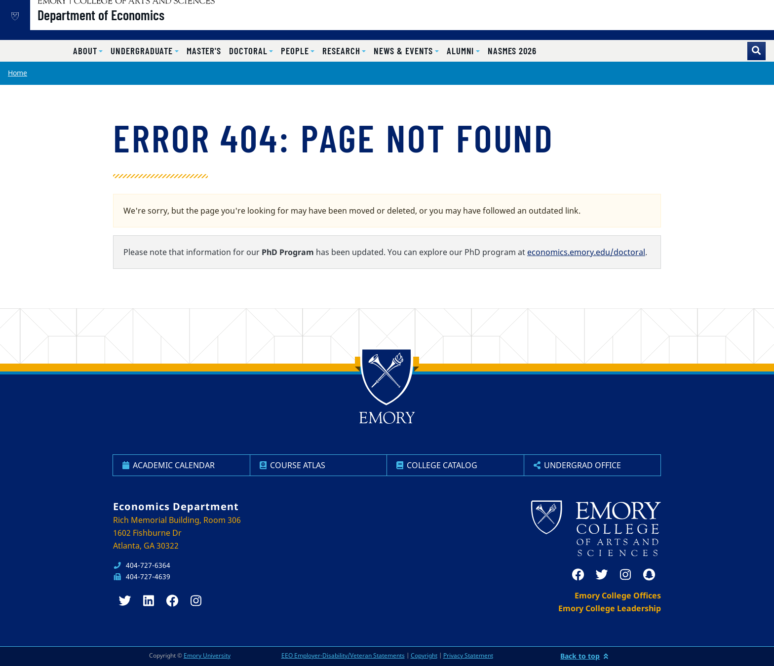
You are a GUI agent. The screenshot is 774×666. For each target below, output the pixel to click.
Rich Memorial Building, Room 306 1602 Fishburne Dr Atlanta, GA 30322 (177, 533)
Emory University (207, 655)
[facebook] (578, 574)
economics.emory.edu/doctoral (586, 252)
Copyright (424, 655)
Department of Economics (132, 25)
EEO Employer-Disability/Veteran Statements (343, 655)
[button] (88, 51)
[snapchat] (649, 574)
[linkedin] (148, 601)
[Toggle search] (756, 51)
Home (17, 72)
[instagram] (625, 574)
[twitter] (602, 574)
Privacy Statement (468, 655)
